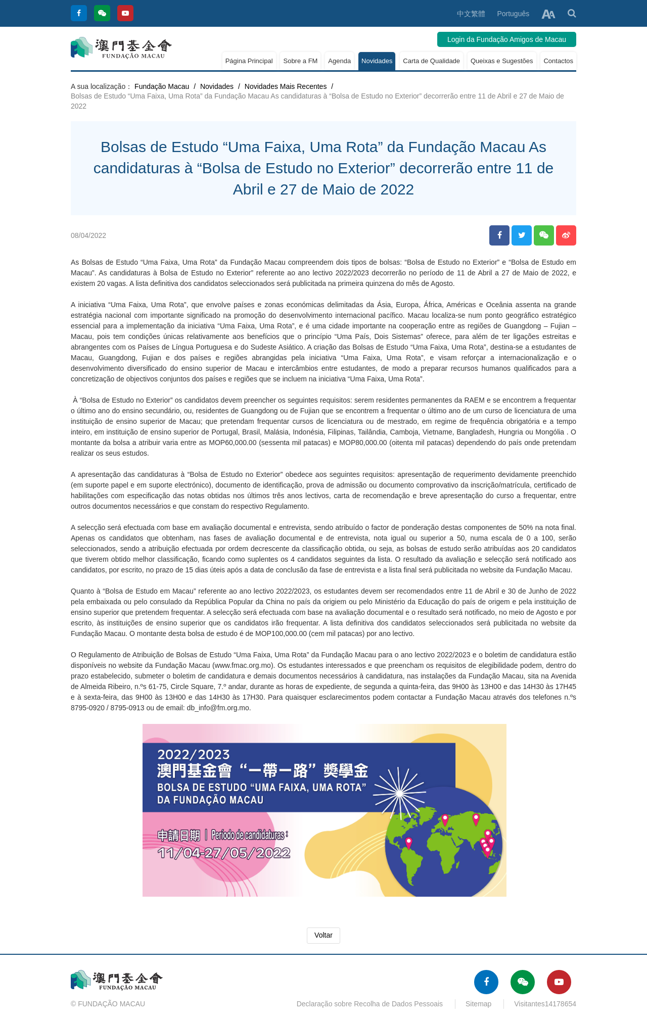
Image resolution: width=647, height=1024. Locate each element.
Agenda (339, 61)
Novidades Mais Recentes (286, 86)
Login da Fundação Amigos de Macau (506, 39)
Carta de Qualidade (431, 61)
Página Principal (249, 61)
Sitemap (478, 1004)
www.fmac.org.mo (243, 665)
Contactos (558, 61)
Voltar (323, 935)
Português (513, 14)
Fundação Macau (161, 86)
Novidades (376, 61)
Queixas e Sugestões (502, 61)
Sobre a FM (300, 61)
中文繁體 (471, 14)
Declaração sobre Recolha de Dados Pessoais (370, 1004)
